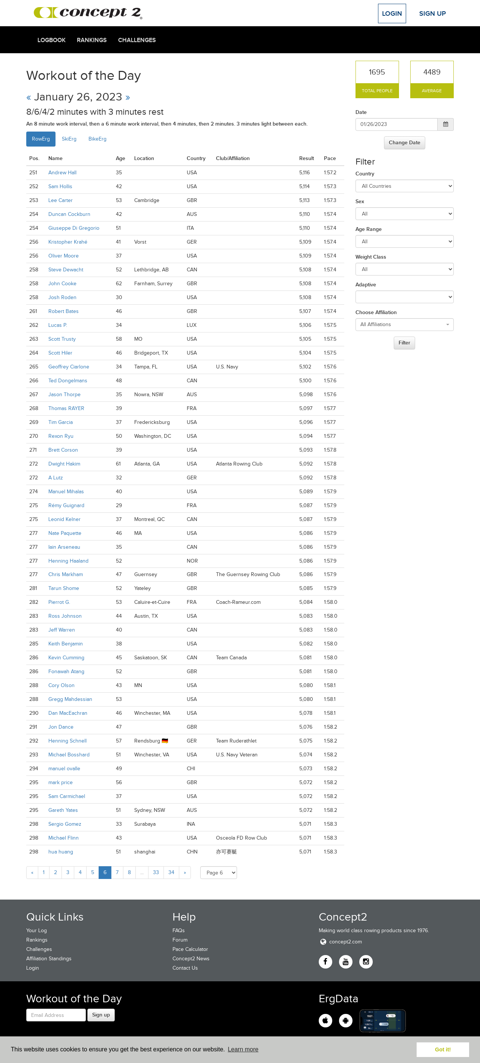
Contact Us (185, 968)
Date (361, 112)
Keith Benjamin (65, 644)
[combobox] (405, 324)
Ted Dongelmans (67, 380)
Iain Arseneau (64, 547)
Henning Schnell (67, 741)
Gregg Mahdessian (70, 699)
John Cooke (62, 283)
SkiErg (69, 139)
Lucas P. (57, 325)
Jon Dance (61, 727)
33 (156, 872)
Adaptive (366, 284)
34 (171, 872)
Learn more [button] (243, 1049)
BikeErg (97, 139)
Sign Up (432, 13)
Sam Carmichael (66, 796)
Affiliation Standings (49, 958)
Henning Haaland (68, 561)
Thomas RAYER (66, 408)
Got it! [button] (443, 1050)
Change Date (404, 142)
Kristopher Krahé (67, 242)
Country (365, 174)
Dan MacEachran (67, 713)
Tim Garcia (60, 422)
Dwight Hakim (64, 464)
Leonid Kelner (64, 519)
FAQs (178, 930)
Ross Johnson (65, 616)
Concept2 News (191, 958)
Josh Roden (62, 297)
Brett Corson (63, 450)
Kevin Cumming (66, 657)
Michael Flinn (63, 838)
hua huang (60, 852)
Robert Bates (63, 311)
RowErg (41, 139)
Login (392, 13)
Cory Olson (61, 685)
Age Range (369, 229)
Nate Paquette (64, 533)
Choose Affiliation (376, 312)
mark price (60, 782)
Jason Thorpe (64, 394)
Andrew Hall (62, 172)
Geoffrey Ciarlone (68, 367)
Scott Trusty (62, 339)
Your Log (36, 930)
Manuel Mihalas (66, 491)
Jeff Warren (61, 630)
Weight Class (371, 257)
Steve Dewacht (65, 269)
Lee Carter (60, 200)
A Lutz (55, 478)
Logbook (52, 40)
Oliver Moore (63, 256)
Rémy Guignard (66, 505)
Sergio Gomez (64, 824)
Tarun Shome (63, 588)
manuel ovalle (64, 768)
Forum (180, 940)
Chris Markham (65, 574)
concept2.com (340, 942)
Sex (360, 201)
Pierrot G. (59, 602)
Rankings (92, 40)
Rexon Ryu (61, 436)
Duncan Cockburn (69, 214)
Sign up (101, 1015)
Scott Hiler (60, 353)
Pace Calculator (190, 949)
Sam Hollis (60, 186)
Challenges (137, 40)
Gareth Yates (63, 810)
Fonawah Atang (66, 671)
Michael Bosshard (69, 755)
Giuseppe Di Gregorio (73, 228)
